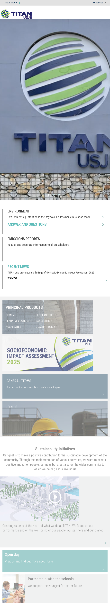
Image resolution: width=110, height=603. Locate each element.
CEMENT (11, 317)
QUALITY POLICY (45, 328)
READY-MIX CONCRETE (19, 322)
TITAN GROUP (12, 2)
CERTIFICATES (44, 317)
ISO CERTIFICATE (45, 322)
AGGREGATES (13, 328)
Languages (99, 2)
